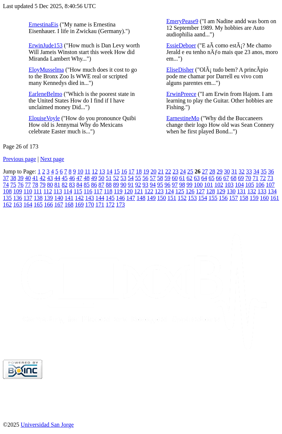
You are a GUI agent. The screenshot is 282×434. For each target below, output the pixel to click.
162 (7, 204)
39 (21, 178)
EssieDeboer (181, 45)
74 (6, 185)
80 (50, 185)
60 (175, 178)
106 (260, 185)
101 (208, 185)
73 (270, 178)
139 (48, 198)
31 (234, 171)
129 (220, 191)
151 (171, 198)
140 (58, 198)
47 (79, 178)
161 (274, 198)
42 (43, 178)
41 (35, 178)
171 (99, 204)
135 (7, 198)
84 (79, 185)
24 (183, 171)
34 (256, 171)
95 (160, 185)
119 (118, 191)
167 (58, 204)
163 (17, 204)
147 (130, 198)
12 (95, 171)
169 (79, 204)
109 (17, 191)
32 (242, 171)
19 (146, 171)
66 (219, 178)
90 (123, 185)
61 (182, 178)
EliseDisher (180, 70)
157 (233, 198)
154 (202, 198)
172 (110, 204)
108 (7, 191)
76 (21, 185)
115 (77, 191)
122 (148, 191)
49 (94, 178)
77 (28, 185)
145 (110, 198)
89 (116, 185)
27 (205, 171)
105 (249, 185)
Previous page (19, 159)
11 (87, 171)
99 (189, 185)
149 (151, 198)
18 (139, 171)
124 (169, 191)
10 (80, 171)
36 (271, 171)
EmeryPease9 (182, 21)
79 (43, 185)
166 (48, 204)
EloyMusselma (46, 70)
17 (131, 171)
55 (138, 178)
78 (35, 185)
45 (65, 178)
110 (28, 191)
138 (38, 198)
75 (13, 185)
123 (159, 191)
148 (141, 198)
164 (28, 204)
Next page (52, 159)
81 (57, 185)
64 (204, 178)
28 (212, 171)
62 (189, 178)
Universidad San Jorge (47, 425)
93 (145, 185)
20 (153, 171)
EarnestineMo (182, 118)
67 (226, 178)
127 (200, 191)
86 (94, 185)
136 (17, 198)
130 (231, 191)
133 (261, 191)
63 (197, 178)
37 (6, 178)
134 (272, 191)
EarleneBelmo (45, 94)
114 (68, 191)
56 (145, 178)
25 (190, 171)
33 (249, 171)
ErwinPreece (181, 94)
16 (124, 171)
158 (243, 198)
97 (175, 185)
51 (109, 178)
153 (192, 198)
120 (128, 191)
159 (254, 198)
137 (28, 198)
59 (167, 178)
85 (87, 185)
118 (108, 191)
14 (109, 171)
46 (72, 178)
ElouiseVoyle (44, 118)
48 (87, 178)
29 (220, 171)
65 (211, 178)
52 (116, 178)
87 (101, 185)
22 (168, 171)
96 (167, 185)
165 (38, 204)
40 (28, 178)
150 (161, 198)
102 (218, 185)
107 (270, 185)
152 (182, 198)
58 (160, 178)
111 (37, 191)
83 (72, 185)
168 (69, 204)
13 (102, 171)
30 (227, 171)
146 (120, 198)
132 (251, 191)
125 (179, 191)
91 (131, 185)
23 (175, 171)
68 (233, 178)
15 (117, 171)
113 (58, 191)
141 (69, 198)
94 (153, 185)
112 (47, 191)
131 (241, 191)
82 (65, 185)
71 (255, 178)
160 (264, 198)
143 (89, 198)
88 (109, 185)
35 (264, 171)
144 (99, 198)
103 (229, 185)
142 (79, 198)
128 (210, 191)
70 (248, 178)
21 (161, 171)
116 (88, 191)
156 (223, 198)
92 (138, 185)
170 (89, 204)
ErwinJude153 (45, 45)
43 (50, 178)
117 (98, 191)
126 (189, 191)
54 (131, 178)
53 (123, 178)
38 (13, 178)
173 (120, 204)
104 (239, 185)
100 (198, 185)
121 (138, 191)
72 (263, 178)
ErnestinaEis (43, 24)
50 (101, 178)
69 (241, 178)
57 (153, 178)
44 (57, 178)
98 (182, 185)
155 (213, 198)
